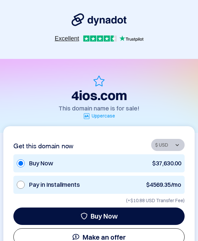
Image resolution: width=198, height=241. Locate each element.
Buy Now (99, 216)
